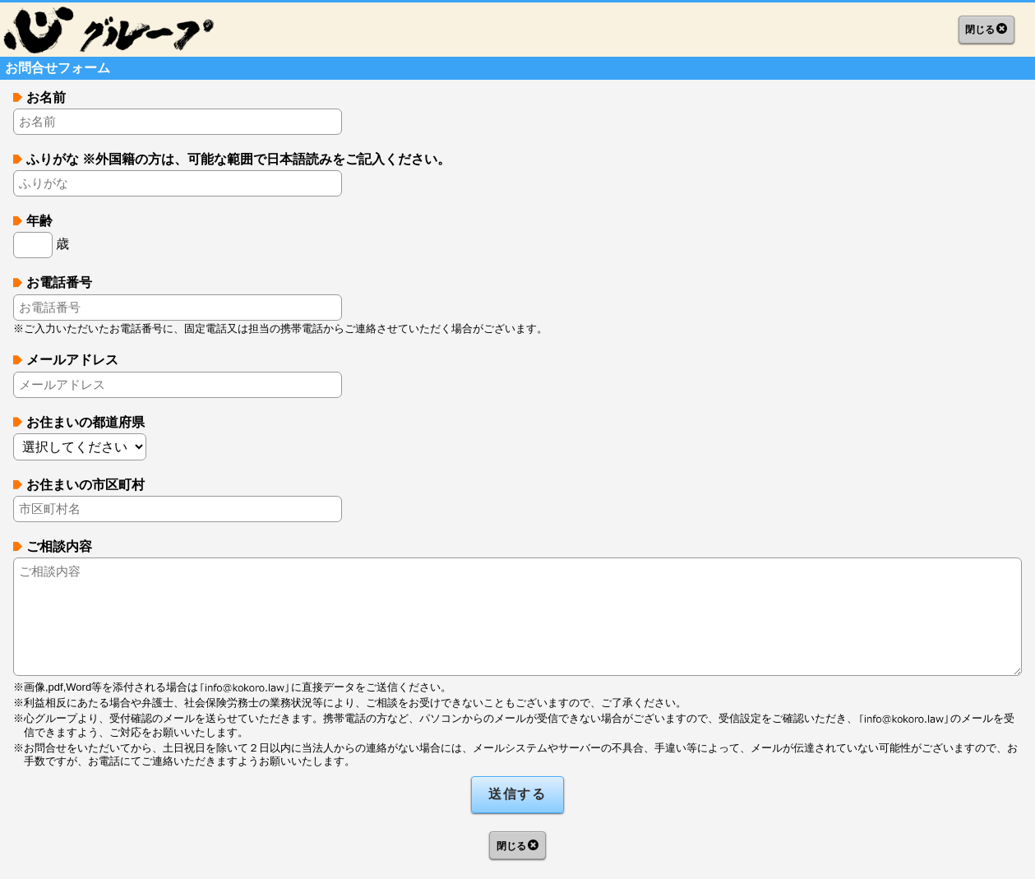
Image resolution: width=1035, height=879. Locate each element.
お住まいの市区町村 (85, 485)
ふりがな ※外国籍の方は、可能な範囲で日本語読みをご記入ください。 (238, 159)
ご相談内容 (59, 546)
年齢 (39, 221)
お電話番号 (59, 282)
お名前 (46, 97)
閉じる (980, 29)
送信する (517, 794)
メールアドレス (72, 360)
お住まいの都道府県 (85, 422)
